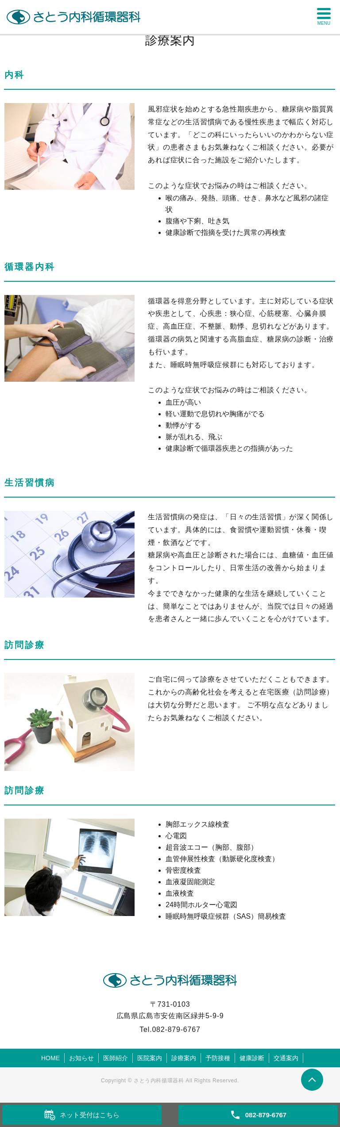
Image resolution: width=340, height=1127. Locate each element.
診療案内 (183, 1058)
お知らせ (81, 1058)
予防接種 (217, 1058)
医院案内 (149, 1058)
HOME (50, 1058)
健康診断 (252, 1058)
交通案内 (286, 1058)
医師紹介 (115, 1058)
